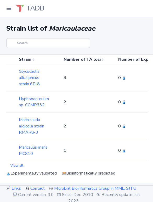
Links (16, 188)
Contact (37, 188)
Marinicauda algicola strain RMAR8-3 (31, 126)
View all (16, 165)
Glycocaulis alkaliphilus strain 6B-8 (29, 78)
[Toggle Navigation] (9, 8)
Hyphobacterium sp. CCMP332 (34, 102)
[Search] (48, 43)
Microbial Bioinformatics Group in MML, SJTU (95, 188)
